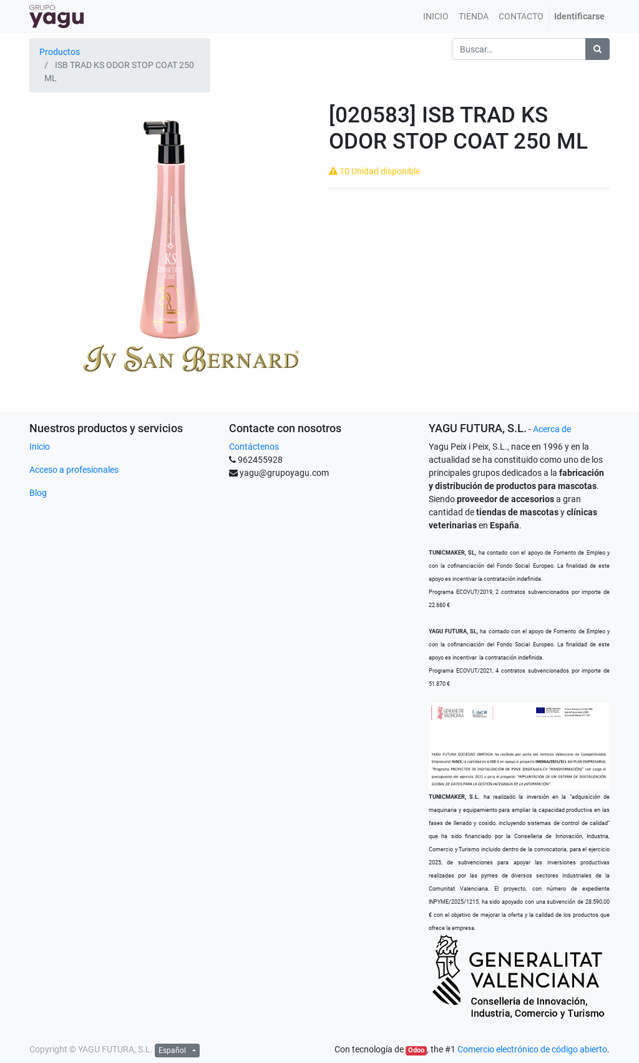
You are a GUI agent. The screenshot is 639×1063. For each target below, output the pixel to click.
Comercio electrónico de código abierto (532, 1049)
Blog (38, 493)
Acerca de (552, 429)
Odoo (416, 1050)
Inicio (39, 447)
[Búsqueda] (597, 49)
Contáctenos (254, 447)
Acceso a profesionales (74, 470)
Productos (59, 52)
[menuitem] (436, 16)
